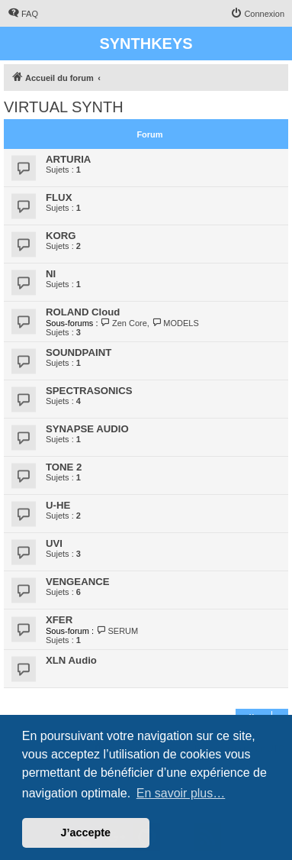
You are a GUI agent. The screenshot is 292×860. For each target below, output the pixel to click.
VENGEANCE (78, 581)
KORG (61, 235)
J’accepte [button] (86, 832)
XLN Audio (71, 660)
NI (51, 274)
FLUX (59, 197)
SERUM (117, 630)
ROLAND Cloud (83, 312)
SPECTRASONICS (89, 390)
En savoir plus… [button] (181, 793)
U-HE (58, 505)
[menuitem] (23, 14)
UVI (54, 543)
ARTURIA (68, 159)
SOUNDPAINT (78, 352)
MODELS (175, 323)
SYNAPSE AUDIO (87, 429)
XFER (59, 620)
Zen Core (124, 323)
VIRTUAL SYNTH (64, 107)
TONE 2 (64, 467)
